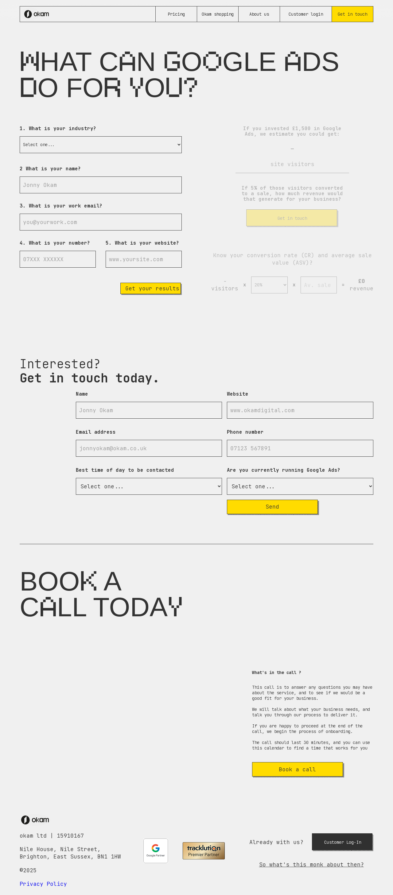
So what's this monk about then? (311, 864)
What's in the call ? (276, 672)
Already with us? (276, 842)
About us (259, 14)
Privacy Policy (43, 883)
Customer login (306, 14)
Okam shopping (218, 14)
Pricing (176, 14)
